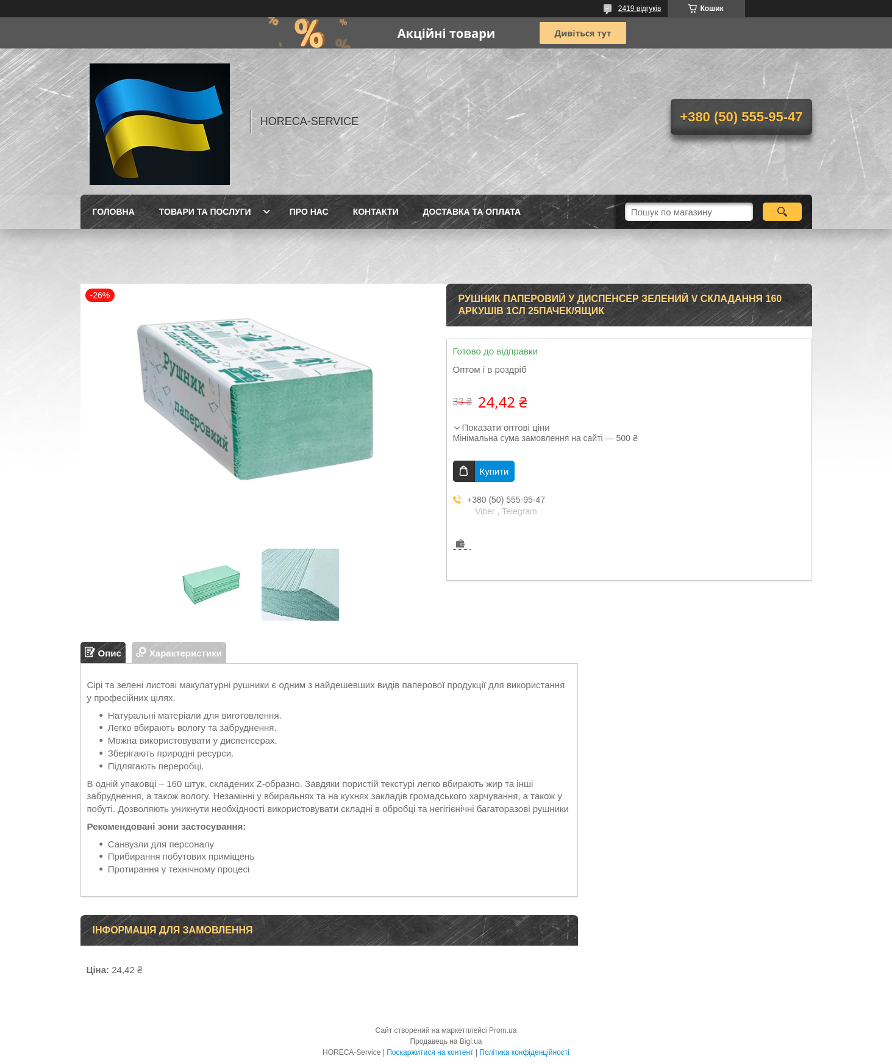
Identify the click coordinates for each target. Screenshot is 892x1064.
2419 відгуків (640, 8)
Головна (114, 212)
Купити (494, 471)
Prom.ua (502, 1030)
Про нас (309, 212)
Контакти (376, 212)
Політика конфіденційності (524, 1052)
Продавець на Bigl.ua (446, 1041)
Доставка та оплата (472, 212)
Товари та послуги (205, 212)
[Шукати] (782, 212)
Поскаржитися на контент (430, 1052)
